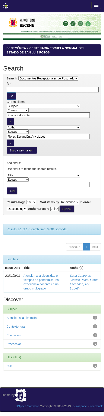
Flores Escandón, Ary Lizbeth (84, 284)
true (9, 366)
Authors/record (39, 208)
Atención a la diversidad (22, 318)
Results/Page (16, 202)
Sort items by (49, 202)
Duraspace (79, 406)
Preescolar (14, 344)
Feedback (96, 406)
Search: (12, 78)
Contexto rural (16, 326)
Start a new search (21, 150)
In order (85, 202)
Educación (14, 335)
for (9, 83)
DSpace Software (27, 406)
